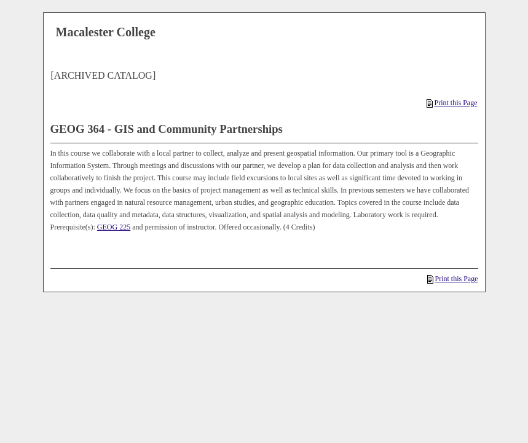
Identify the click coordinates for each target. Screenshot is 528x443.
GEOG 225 (113, 227)
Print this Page (452, 102)
